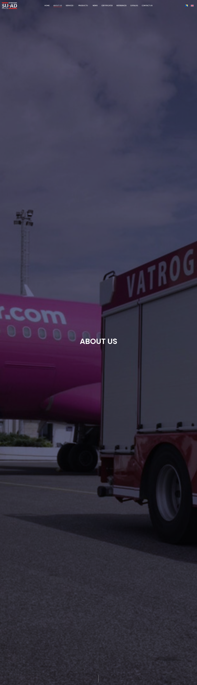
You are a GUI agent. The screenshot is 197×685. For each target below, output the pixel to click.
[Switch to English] (192, 5)
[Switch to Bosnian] (186, 5)
